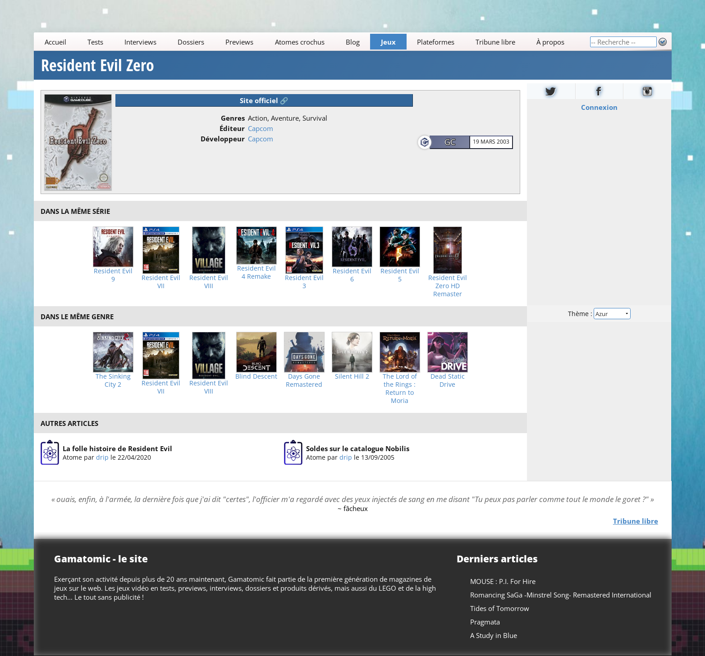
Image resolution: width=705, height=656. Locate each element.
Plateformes (435, 41)
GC (449, 141)
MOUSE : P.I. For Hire (502, 581)
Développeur (223, 138)
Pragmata (484, 621)
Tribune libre (495, 41)
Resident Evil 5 (399, 275)
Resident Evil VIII (208, 282)
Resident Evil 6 (352, 275)
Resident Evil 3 (304, 282)
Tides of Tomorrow (499, 608)
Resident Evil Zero (97, 65)
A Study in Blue (493, 635)
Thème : (599, 313)
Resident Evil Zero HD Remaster (447, 286)
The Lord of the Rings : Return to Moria (400, 388)
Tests (95, 41)
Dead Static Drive (447, 380)
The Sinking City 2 (113, 380)
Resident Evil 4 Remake (256, 272)
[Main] (312, 42)
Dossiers (191, 41)
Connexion (599, 107)
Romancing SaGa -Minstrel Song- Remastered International (560, 594)
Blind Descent (256, 376)
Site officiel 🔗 (264, 100)
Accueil (55, 41)
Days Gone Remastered (304, 380)
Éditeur (232, 128)
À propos (550, 41)
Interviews (140, 41)
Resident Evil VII (161, 282)
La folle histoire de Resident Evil (117, 448)
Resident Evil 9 (113, 275)
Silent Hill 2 (352, 376)
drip (102, 457)
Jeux (388, 41)
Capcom (260, 128)
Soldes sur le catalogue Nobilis (357, 448)
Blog (352, 41)
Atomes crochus (299, 41)
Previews (239, 41)
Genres (233, 117)
